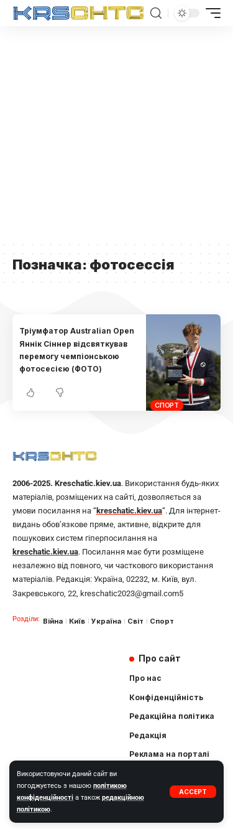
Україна (106, 621)
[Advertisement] (116, 133)
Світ (135, 621)
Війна (53, 621)
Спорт (167, 405)
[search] (156, 13)
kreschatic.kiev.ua (129, 510)
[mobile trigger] (210, 13)
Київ (77, 621)
